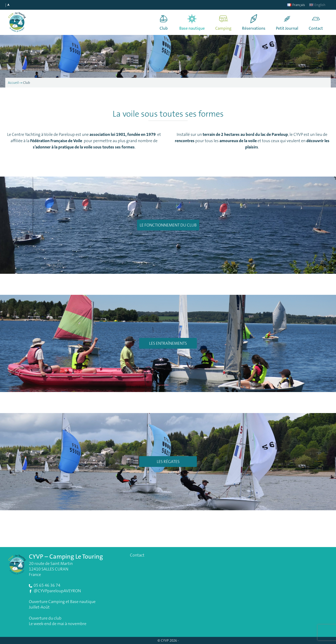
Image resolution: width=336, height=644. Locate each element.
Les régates (168, 461)
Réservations (253, 28)
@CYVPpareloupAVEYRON (57, 591)
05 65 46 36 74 (47, 585)
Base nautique (192, 28)
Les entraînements (168, 343)
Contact (316, 28)
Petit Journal (287, 28)
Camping (223, 28)
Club (164, 28)
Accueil (13, 82)
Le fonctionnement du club (168, 225)
